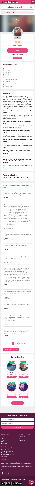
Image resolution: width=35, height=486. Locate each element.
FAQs (20, 438)
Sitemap (24, 480)
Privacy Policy (5, 449)
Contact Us (22, 437)
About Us (3, 438)
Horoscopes (4, 443)
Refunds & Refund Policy (7, 451)
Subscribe (17, 427)
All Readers (8, 12)
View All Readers (17, 403)
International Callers (15, 480)
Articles (3, 442)
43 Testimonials (17, 54)
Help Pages (22, 440)
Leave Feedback (18, 57)
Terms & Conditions (6, 453)
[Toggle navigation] (33, 2)
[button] (17, 7)
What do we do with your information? (8, 455)
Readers (3, 440)
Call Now (17, 51)
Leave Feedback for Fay (11, 349)
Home (3, 12)
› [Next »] (24, 343)
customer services (22, 465)
